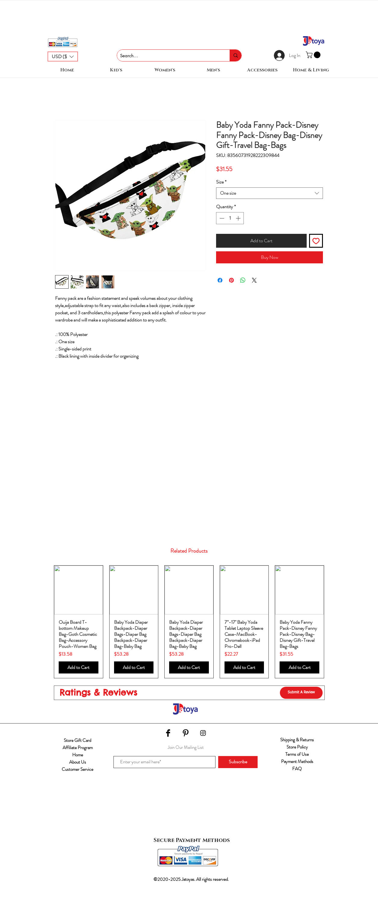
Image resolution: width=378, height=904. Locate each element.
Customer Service (77, 769)
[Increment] (238, 218)
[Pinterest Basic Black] (185, 733)
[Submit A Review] (301, 693)
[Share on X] (254, 280)
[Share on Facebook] (220, 280)
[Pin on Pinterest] (231, 280)
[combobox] (269, 193)
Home (77, 755)
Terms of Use (297, 754)
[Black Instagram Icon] (203, 733)
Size (221, 182)
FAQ (297, 768)
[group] (189, 622)
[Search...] (168, 55)
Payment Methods (297, 761)
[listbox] (63, 56)
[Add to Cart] (78, 667)
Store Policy (297, 747)
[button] (63, 56)
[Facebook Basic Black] (168, 733)
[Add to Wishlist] (316, 241)
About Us (77, 762)
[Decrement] (221, 218)
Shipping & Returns (297, 739)
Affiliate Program (78, 747)
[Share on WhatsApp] (242, 280)
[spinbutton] (229, 218)
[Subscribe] (238, 762)
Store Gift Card (77, 740)
